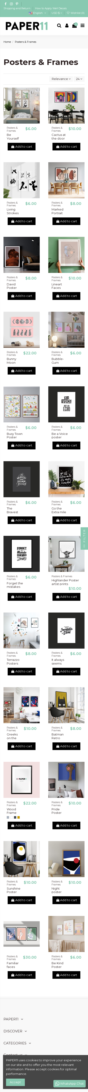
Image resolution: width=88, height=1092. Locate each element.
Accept (15, 1082)
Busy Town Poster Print (15, 437)
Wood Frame (11, 811)
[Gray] (8, 817)
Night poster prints (57, 892)
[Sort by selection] (61, 79)
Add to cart (22, 146)
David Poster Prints (12, 287)
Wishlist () (76, 13)
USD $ (57, 13)
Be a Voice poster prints (60, 437)
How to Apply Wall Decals (51, 8)
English (38, 13)
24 (79, 79)
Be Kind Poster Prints (57, 966)
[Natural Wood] (18, 817)
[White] (11, 817)
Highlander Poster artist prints (65, 582)
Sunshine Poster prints (13, 892)
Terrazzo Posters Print (13, 663)
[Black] (15, 817)
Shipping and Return (17, 8)
